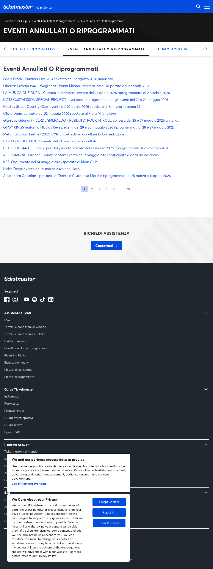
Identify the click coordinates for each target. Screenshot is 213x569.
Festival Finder (14, 410)
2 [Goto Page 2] (92, 189)
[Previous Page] (77, 189)
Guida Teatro (13, 425)
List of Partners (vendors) (29, 484)
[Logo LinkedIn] (50, 301)
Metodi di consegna (17, 369)
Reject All (109, 512)
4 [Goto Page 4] (106, 189)
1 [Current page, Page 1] (84, 189)
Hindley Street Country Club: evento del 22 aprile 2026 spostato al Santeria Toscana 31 (71, 106)
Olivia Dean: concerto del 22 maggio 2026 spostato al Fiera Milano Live (59, 113)
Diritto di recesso (15, 341)
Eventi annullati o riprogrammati (26, 348)
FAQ (7, 320)
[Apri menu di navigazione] (206, 6)
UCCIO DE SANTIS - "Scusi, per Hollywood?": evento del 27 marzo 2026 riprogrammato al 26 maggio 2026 (86, 148)
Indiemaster (12, 396)
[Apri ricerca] (198, 6)
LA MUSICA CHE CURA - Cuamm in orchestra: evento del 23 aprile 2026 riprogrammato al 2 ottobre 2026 (86, 92)
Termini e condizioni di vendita (25, 327)
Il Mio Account (174, 49)
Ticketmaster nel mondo (21, 451)
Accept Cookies (109, 502)
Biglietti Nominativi (33, 49)
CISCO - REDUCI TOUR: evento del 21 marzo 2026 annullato (50, 141)
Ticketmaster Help (15, 21)
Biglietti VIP (12, 432)
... (121, 189)
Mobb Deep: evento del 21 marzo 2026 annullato (41, 168)
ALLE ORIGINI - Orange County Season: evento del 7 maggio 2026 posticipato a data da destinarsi (81, 155)
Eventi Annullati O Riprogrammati (54, 21)
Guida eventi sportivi (18, 418)
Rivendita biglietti (16, 355)
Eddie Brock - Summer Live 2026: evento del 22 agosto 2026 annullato (58, 78)
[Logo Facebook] (6, 301)
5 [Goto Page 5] (114, 189)
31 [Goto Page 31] (128, 189)
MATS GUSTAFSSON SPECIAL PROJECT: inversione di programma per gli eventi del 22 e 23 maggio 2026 (85, 99)
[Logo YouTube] (26, 301)
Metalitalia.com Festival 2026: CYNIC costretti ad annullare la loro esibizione (64, 134)
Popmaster (11, 403)
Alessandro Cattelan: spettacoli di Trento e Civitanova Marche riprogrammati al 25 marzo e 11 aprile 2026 (87, 175)
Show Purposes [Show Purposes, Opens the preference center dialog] (109, 523)
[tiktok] (42, 301)
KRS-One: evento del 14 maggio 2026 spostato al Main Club (50, 161)
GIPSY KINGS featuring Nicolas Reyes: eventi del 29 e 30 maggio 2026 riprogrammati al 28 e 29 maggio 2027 (89, 127)
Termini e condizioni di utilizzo (24, 334)
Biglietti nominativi (16, 362)
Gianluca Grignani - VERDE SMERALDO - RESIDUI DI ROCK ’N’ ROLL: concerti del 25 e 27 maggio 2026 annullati (91, 120)
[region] (68, 507)
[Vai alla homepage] (28, 6)
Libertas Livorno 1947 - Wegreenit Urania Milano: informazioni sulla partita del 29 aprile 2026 (76, 85)
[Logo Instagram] (15, 301)
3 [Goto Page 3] (99, 189)
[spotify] (34, 301)
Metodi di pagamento (19, 377)
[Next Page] (136, 189)
